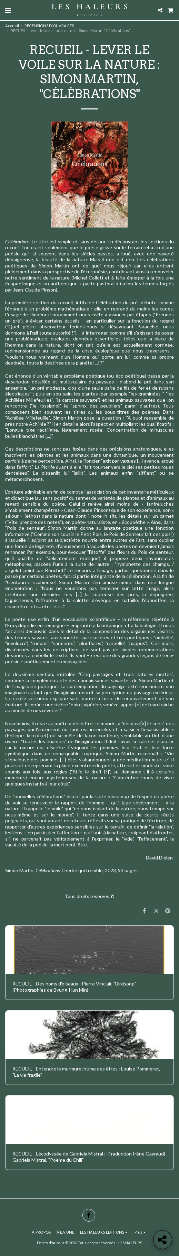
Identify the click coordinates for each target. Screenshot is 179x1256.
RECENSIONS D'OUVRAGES (49, 25)
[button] (7, 10)
